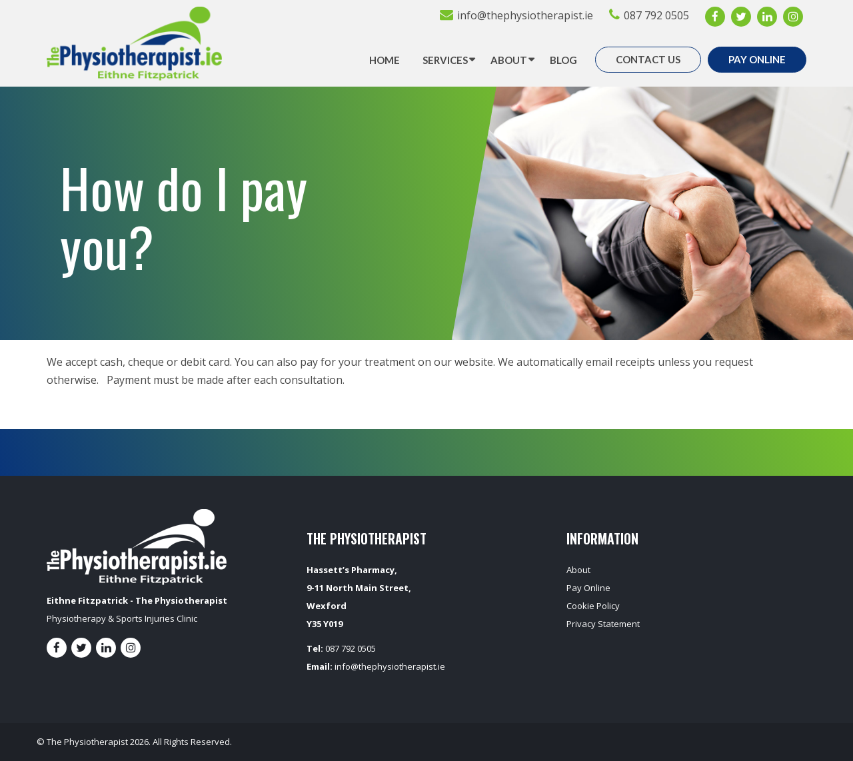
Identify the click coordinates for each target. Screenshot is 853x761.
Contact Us (648, 59)
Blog (563, 60)
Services (445, 60)
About (508, 60)
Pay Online (757, 59)
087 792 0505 (656, 15)
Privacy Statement (603, 624)
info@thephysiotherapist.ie (525, 15)
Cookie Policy (593, 606)
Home (384, 60)
